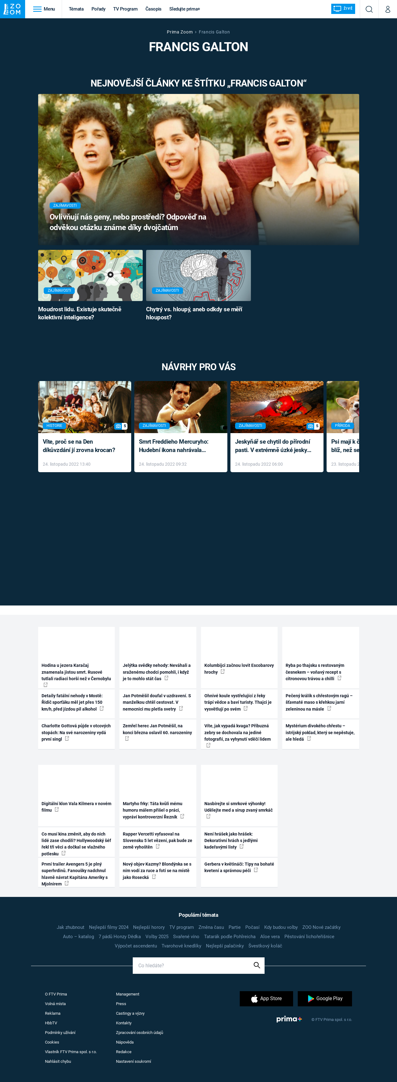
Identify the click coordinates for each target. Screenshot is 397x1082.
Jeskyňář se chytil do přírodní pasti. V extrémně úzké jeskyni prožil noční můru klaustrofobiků (273, 446)
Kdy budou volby (281, 927)
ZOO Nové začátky (321, 927)
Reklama (52, 1013)
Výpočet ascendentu (136, 946)
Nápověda (125, 1042)
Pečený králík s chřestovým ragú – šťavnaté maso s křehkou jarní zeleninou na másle (319, 702)
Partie (235, 927)
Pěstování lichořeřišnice (309, 936)
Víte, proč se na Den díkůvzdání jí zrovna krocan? (79, 445)
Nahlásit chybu (58, 1061)
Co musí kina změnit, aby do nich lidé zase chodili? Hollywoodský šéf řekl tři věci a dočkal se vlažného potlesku (76, 843)
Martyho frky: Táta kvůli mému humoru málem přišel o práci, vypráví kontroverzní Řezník (153, 810)
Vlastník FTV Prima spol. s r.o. (71, 1051)
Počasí (252, 927)
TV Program (125, 9)
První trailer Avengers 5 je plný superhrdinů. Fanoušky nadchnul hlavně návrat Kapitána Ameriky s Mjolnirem (75, 874)
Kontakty (124, 1023)
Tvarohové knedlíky (181, 946)
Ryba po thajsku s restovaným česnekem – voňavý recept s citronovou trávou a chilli (315, 672)
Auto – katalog (78, 936)
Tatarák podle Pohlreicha (230, 936)
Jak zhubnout (70, 927)
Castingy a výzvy (130, 1013)
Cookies (52, 1042)
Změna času (211, 927)
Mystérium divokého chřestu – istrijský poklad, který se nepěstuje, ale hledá (320, 732)
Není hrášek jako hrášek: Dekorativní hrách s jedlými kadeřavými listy (231, 840)
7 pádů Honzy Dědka (120, 936)
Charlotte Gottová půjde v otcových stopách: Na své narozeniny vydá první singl (76, 732)
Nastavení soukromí (133, 1061)
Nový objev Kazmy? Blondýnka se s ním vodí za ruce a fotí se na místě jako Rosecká (157, 871)
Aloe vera (270, 936)
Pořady (98, 9)
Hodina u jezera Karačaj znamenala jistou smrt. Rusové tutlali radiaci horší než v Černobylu (76, 675)
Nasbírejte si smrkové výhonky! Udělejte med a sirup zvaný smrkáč (238, 809)
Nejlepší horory (149, 927)
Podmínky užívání (60, 1032)
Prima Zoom (180, 31)
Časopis (153, 9)
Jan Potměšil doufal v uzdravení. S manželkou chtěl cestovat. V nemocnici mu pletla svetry (157, 702)
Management (127, 994)
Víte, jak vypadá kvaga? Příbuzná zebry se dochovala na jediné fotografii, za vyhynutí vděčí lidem (237, 735)
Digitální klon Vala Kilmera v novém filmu (76, 807)
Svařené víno (186, 936)
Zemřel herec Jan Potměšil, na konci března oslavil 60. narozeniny (157, 732)
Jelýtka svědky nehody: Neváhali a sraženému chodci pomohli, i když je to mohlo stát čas (157, 672)
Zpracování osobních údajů (139, 1032)
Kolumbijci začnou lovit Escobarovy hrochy (239, 668)
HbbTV (51, 1023)
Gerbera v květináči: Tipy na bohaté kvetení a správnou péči (239, 867)
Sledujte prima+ (184, 9)
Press (121, 1003)
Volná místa (55, 1003)
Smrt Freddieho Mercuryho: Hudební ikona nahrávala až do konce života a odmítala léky (176, 446)
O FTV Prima (56, 994)
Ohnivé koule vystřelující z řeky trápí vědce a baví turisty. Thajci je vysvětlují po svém (238, 702)
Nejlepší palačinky (225, 946)
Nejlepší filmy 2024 (108, 927)
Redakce (124, 1051)
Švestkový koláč (265, 946)
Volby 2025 (156, 936)
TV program (181, 927)
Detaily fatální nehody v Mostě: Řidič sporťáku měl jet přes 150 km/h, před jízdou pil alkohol (73, 702)
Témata (76, 9)
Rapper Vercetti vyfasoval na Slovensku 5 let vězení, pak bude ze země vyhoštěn (157, 840)
